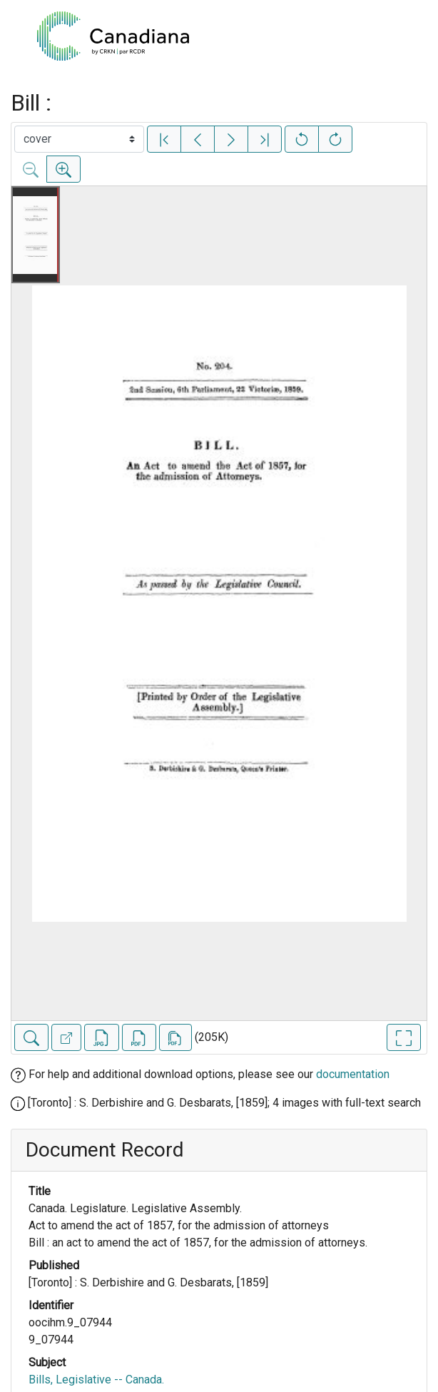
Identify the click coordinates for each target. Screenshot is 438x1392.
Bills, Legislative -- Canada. (96, 1379)
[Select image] (79, 139)
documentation (352, 1074)
